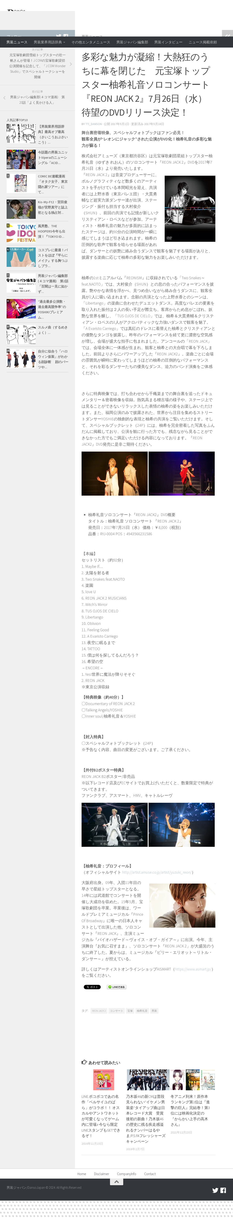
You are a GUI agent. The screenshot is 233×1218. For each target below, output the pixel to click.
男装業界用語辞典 (48, 42)
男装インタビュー (168, 42)
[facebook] (65, 54)
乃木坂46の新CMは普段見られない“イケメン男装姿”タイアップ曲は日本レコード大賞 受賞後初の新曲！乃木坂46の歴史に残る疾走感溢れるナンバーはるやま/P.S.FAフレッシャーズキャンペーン (145, 1136)
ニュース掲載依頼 (203, 42)
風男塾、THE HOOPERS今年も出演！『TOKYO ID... (51, 249)
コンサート (116, 1028)
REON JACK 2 (99, 1028)
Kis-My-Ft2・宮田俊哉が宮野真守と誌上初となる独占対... (53, 225)
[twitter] (58, 54)
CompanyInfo (126, 1191)
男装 (154, 1028)
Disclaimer (101, 1191)
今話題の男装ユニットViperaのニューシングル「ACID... (53, 175)
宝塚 (130, 1028)
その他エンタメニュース (90, 42)
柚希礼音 (142, 1028)
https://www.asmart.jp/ (104, 992)
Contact (150, 1191)
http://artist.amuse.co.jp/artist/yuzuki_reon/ (158, 889)
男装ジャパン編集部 (132, 42)
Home (81, 1191)
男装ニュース (17, 42)
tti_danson (94, 141)
